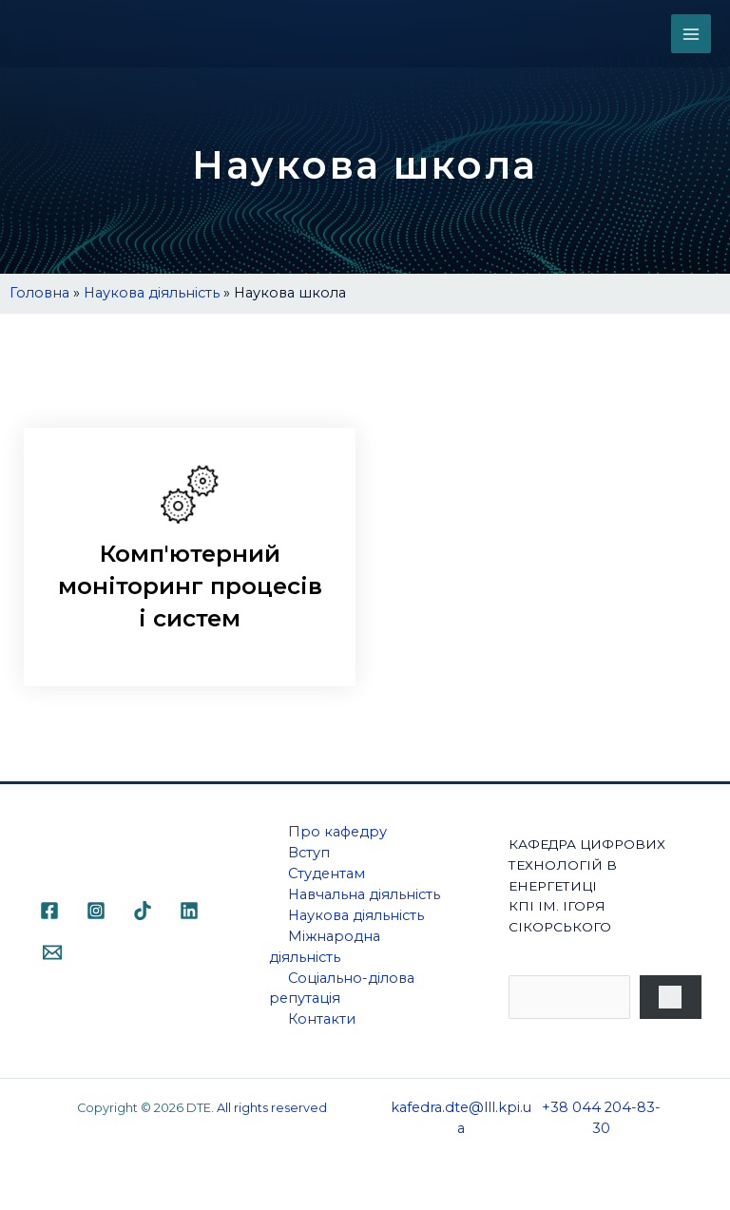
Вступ (309, 856)
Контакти (321, 1022)
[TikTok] (142, 913)
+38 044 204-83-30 (601, 1121)
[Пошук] (671, 1000)
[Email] (52, 955)
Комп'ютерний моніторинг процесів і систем (190, 587)
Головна (39, 292)
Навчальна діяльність (364, 897)
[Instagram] (96, 913)
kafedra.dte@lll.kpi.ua (461, 1121)
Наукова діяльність (152, 292)
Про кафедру (337, 835)
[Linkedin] (189, 913)
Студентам (326, 876)
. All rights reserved (269, 1111)
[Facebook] (49, 913)
